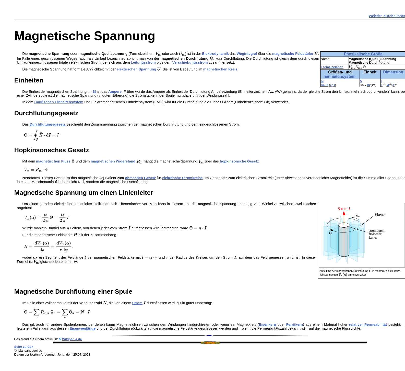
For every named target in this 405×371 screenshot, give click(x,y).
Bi (368, 85)
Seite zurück (23, 346)
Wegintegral (247, 54)
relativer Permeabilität (368, 324)
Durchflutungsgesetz (47, 124)
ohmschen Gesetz (140, 178)
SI (322, 81)
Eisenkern (267, 324)
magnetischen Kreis (220, 69)
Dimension (393, 72)
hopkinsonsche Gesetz (239, 161)
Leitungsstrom (143, 62)
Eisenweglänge (82, 328)
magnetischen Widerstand (113, 161)
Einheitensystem (340, 76)
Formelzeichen (332, 67)
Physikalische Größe (363, 54)
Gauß (324, 85)
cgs (332, 85)
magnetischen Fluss (53, 161)
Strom (137, 303)
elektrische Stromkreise (182, 178)
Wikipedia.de (72, 339)
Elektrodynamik (215, 54)
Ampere (115, 91)
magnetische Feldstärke (292, 54)
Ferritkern (294, 324)
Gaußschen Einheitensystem (58, 102)
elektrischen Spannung (136, 69)
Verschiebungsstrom (190, 62)
